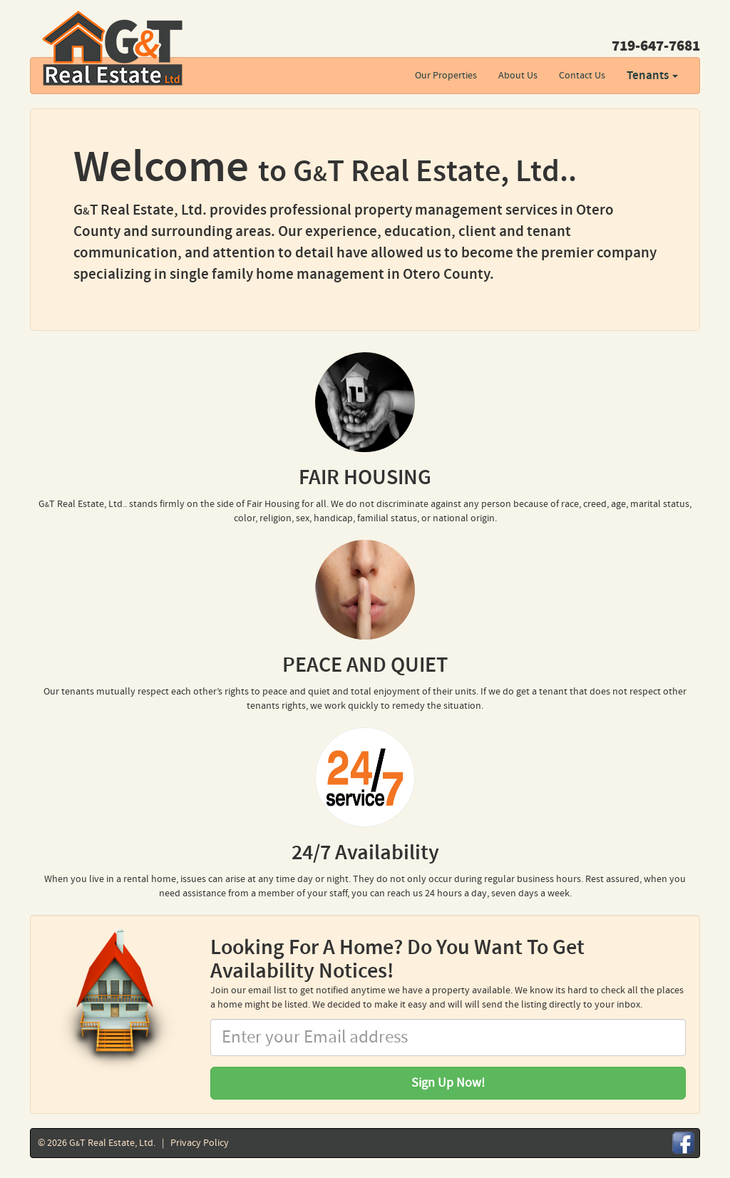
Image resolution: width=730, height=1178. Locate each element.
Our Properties (446, 75)
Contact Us (582, 75)
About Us (518, 75)
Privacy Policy (199, 1143)
